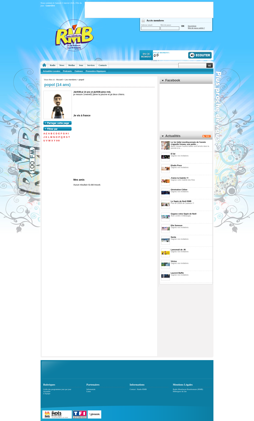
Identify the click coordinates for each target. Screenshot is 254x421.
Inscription (192, 26)
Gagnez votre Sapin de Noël (183, 214)
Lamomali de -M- (178, 250)
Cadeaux (79, 71)
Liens (88, 391)
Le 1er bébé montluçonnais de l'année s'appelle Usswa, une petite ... (188, 143)
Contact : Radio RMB (138, 389)
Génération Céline (179, 190)
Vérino (174, 261)
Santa (173, 237)
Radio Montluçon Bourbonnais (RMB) (188, 389)
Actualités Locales (51, 71)
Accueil (59, 80)
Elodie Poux (176, 165)
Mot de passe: (170, 27)
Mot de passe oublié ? (196, 28)
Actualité (46, 391)
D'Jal (173, 154)
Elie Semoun (176, 225)
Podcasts (67, 71)
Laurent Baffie (177, 273)
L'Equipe (46, 393)
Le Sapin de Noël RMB (181, 201)
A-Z (45, 133)
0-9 (58, 140)
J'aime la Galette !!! (179, 178)
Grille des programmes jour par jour (57, 389)
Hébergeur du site (180, 391)
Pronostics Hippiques (96, 71)
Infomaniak (90, 389)
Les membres (71, 80)
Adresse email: (150, 27)
